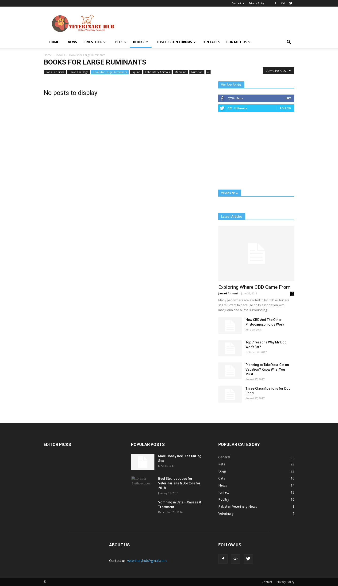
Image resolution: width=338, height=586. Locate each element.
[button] (288, 42)
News (72, 42)
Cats (221, 478)
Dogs (222, 471)
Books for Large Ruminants (110, 72)
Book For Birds (55, 72)
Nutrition (197, 72)
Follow (285, 108)
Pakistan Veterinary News (237, 506)
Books (140, 42)
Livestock (95, 42)
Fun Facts (211, 42)
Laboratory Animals (157, 72)
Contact (238, 3)
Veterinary (226, 513)
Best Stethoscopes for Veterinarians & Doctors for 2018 (179, 483)
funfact (223, 492)
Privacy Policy (256, 3)
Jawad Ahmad (228, 293)
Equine (136, 72)
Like (288, 98)
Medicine (180, 72)
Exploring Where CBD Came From (254, 287)
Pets (120, 42)
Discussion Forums (176, 42)
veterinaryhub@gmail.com (147, 560)
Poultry (223, 499)
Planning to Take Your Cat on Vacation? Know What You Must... (267, 369)
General (224, 457)
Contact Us (238, 42)
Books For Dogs (78, 72)
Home (54, 42)
